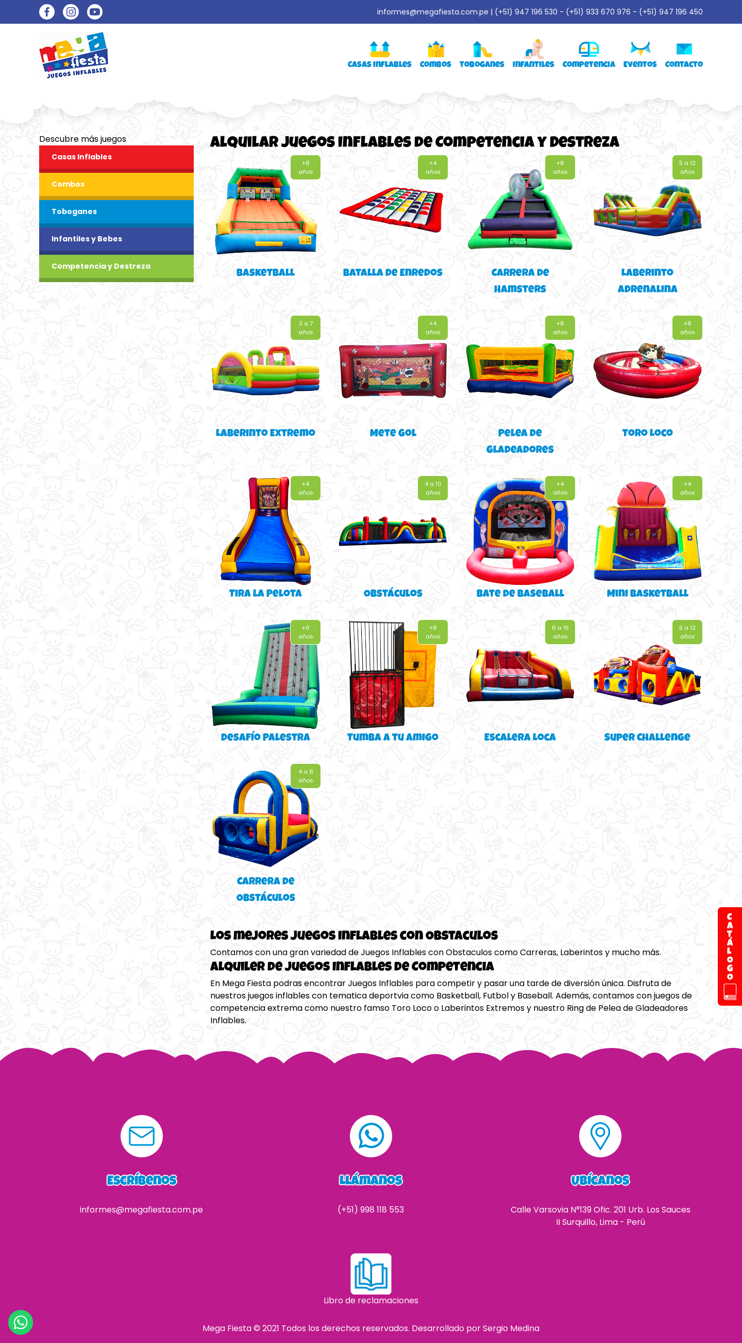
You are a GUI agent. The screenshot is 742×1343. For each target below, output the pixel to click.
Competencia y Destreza (101, 266)
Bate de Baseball (520, 594)
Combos (68, 184)
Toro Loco (647, 434)
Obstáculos (393, 594)
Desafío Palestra (265, 738)
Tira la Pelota (265, 594)
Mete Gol (393, 434)
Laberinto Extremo (265, 434)
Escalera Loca (520, 738)
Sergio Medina (511, 1328)
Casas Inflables (82, 157)
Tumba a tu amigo (393, 738)
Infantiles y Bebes (87, 239)
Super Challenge (647, 738)
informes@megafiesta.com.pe (432, 12)
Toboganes (74, 211)
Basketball (266, 274)
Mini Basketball (647, 594)
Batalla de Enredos (393, 274)
